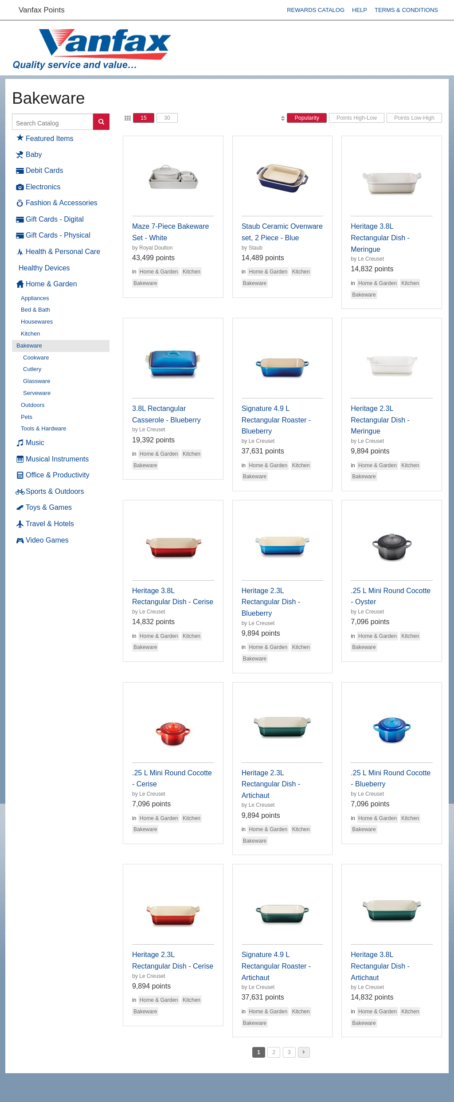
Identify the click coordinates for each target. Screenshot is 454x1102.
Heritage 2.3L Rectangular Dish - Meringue (380, 420)
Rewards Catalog (315, 10)
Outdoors (32, 405)
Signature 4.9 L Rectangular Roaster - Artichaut (276, 966)
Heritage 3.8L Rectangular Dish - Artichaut (380, 966)
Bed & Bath (35, 309)
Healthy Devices (44, 268)
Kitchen (30, 333)
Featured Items (45, 137)
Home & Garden (46, 284)
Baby (29, 155)
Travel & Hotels (45, 524)
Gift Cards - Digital (50, 219)
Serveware (37, 393)
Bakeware (29, 345)
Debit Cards (39, 171)
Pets (26, 417)
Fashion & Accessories (57, 203)
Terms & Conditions (406, 10)
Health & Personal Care (58, 252)
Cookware (36, 357)
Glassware (36, 381)
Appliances (35, 298)
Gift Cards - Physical (53, 235)
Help (359, 10)
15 (144, 118)
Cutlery (32, 369)
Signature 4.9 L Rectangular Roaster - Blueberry (276, 420)
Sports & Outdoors (50, 491)
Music (30, 443)
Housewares (37, 321)
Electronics (38, 187)
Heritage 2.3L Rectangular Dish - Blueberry (271, 602)
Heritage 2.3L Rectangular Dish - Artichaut (271, 784)
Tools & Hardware (44, 428)
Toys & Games (44, 507)
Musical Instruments (52, 459)
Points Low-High (414, 118)
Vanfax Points (42, 10)
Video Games (42, 540)
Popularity (306, 118)
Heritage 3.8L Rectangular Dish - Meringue (380, 238)
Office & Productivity (53, 475)
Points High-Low (357, 118)
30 (167, 118)
